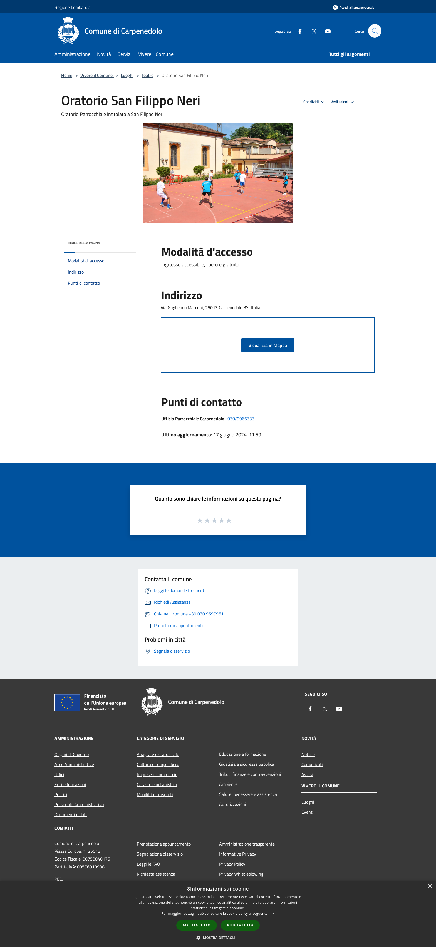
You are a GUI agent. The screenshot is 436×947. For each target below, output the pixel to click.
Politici (60, 794)
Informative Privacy (237, 854)
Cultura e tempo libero (158, 764)
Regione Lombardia (72, 7)
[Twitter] (311, 30)
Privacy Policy (232, 864)
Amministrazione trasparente (247, 844)
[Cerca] (375, 31)
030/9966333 (240, 418)
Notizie (308, 754)
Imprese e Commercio (157, 774)
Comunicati (312, 764)
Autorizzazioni (232, 804)
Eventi (307, 812)
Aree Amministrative (74, 764)
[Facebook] (297, 30)
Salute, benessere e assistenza (248, 794)
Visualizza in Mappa (268, 345)
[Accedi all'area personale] (353, 7)
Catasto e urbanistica (157, 784)
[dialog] (218, 914)
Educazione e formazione (242, 754)
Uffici (59, 774)
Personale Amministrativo (79, 804)
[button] (218, 937)
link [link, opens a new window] (271, 913)
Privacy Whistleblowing (241, 874)
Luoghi (127, 75)
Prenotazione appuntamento (164, 844)
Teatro (147, 75)
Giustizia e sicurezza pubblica (246, 764)
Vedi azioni (343, 102)
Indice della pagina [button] (84, 242)
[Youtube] (325, 30)
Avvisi (307, 774)
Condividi (314, 102)
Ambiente (228, 784)
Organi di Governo (71, 754)
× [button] (430, 886)
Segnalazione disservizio (160, 854)
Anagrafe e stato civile (158, 754)
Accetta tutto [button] (196, 925)
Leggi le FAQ (148, 864)
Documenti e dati (70, 814)
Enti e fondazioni (70, 784)
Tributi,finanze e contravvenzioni (250, 774)
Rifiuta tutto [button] (240, 925)
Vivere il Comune (97, 75)
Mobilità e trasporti (155, 794)
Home (66, 75)
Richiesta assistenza (156, 874)
